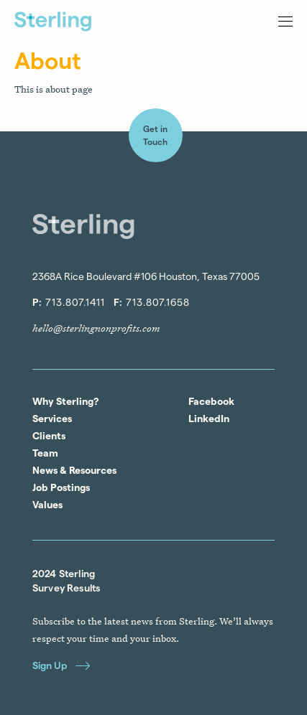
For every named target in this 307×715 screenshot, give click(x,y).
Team (45, 453)
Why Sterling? (65, 401)
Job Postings (61, 487)
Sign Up (61, 665)
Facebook (211, 401)
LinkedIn (208, 418)
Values (47, 504)
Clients (48, 435)
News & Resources (74, 470)
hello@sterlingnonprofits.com (96, 328)
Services (52, 418)
